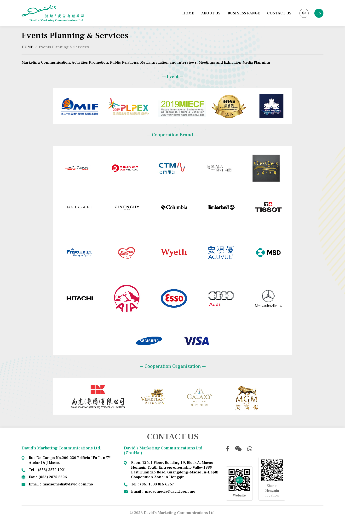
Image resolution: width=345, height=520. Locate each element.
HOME (188, 13)
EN (319, 13)
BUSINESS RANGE (244, 13)
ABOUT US (210, 13)
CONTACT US (279, 13)
